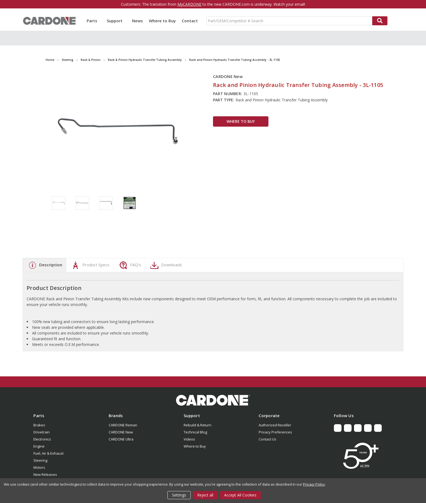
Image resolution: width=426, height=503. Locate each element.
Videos (189, 439)
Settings (179, 495)
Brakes (39, 425)
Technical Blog (195, 432)
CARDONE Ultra (121, 439)
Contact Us (267, 439)
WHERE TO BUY (241, 121)
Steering (40, 460)
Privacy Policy (314, 484)
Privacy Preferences (275, 432)
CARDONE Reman (123, 425)
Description (44, 265)
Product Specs (89, 265)
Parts (94, 20)
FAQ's (129, 265)
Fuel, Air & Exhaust (48, 453)
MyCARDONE (189, 4)
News (137, 20)
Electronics (42, 439)
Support (116, 20)
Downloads (165, 265)
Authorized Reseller (275, 425)
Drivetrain (41, 432)
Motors (39, 467)
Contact (190, 20)
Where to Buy (162, 20)
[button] (213, 400)
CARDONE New (121, 432)
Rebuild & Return (197, 425)
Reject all (205, 495)
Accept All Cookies (240, 495)
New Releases (45, 474)
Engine (39, 446)
